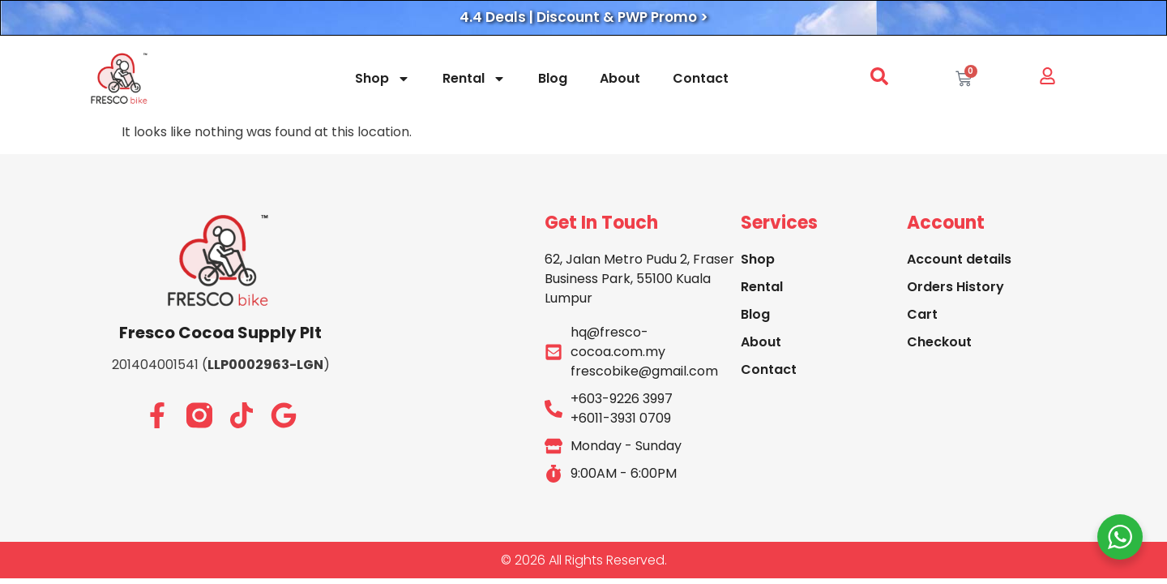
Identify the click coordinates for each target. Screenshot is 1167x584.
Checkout (939, 342)
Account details (959, 259)
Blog (552, 78)
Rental (474, 78)
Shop (382, 78)
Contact (701, 78)
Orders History (955, 286)
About (620, 78)
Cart (922, 314)
